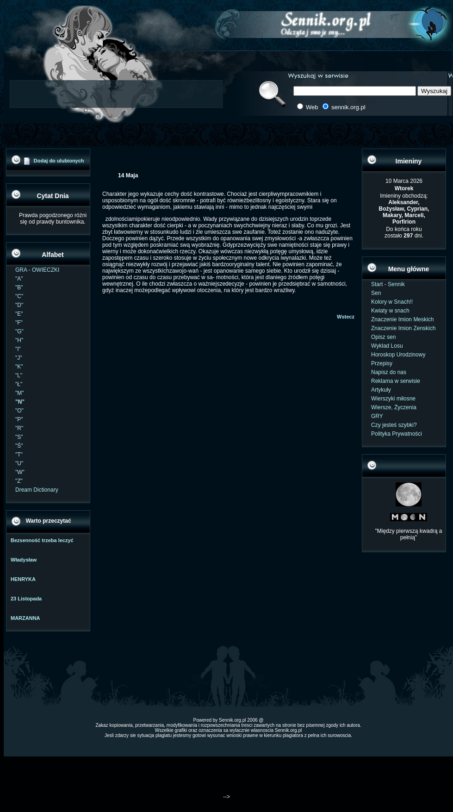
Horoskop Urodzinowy (398, 354)
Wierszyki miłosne (393, 398)
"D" (19, 305)
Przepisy (381, 363)
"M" (19, 393)
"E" (19, 314)
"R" (19, 428)
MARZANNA (25, 618)
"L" (18, 375)
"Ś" (19, 446)
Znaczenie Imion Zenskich (403, 328)
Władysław (24, 559)
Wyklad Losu (387, 346)
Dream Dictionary (36, 490)
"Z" (19, 481)
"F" (19, 322)
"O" (19, 410)
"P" (19, 419)
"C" (19, 296)
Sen (376, 293)
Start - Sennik (388, 284)
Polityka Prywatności (396, 434)
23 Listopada (26, 598)
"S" (19, 437)
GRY (377, 416)
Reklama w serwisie (395, 381)
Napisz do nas (388, 372)
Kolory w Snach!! (392, 302)
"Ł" (18, 384)
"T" (19, 454)
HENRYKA (23, 579)
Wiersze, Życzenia (393, 407)
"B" (19, 287)
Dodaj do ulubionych (59, 160)
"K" (19, 366)
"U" (19, 463)
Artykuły (381, 390)
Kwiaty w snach (390, 310)
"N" (20, 402)
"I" (18, 349)
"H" (19, 340)
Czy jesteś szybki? (394, 425)
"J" (18, 358)
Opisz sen (383, 337)
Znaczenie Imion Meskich (402, 319)
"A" (19, 278)
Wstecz (345, 316)
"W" (20, 472)
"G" (19, 331)
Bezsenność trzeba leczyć (42, 540)
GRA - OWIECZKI (37, 270)
